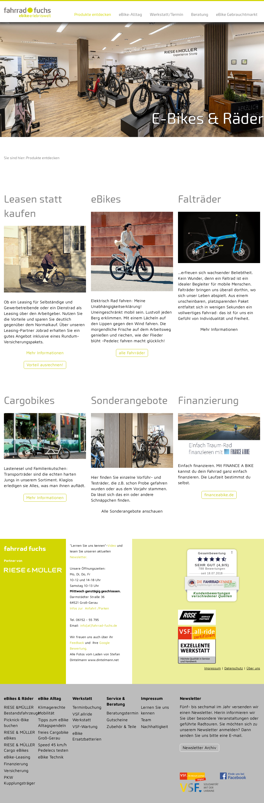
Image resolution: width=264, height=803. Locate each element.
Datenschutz (233, 668)
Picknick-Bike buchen (16, 722)
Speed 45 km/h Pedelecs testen (53, 747)
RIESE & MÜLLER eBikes (19, 735)
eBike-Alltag (130, 14)
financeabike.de (219, 494)
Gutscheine (117, 719)
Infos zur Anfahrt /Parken (89, 608)
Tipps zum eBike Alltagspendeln (53, 722)
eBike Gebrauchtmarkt (236, 14)
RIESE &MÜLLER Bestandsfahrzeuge (19, 710)
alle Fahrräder (132, 352)
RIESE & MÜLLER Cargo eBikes (19, 747)
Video (112, 545)
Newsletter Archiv (199, 747)
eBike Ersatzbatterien (86, 736)
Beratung (199, 14)
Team (146, 719)
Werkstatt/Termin (166, 14)
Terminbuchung (86, 707)
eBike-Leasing (17, 757)
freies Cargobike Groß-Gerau (53, 735)
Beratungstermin (122, 713)
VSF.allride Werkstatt (82, 717)
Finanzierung (16, 763)
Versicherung (16, 770)
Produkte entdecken (92, 14)
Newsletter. (78, 557)
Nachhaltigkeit (154, 726)
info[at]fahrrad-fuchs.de (98, 625)
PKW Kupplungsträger (19, 780)
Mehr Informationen (45, 352)
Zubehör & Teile (121, 726)
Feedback (77, 643)
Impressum (212, 668)
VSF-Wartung (84, 726)
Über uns (253, 668)
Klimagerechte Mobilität (51, 710)
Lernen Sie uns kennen (155, 710)
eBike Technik (51, 757)
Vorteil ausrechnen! (45, 364)
